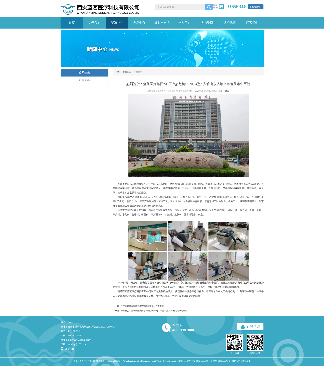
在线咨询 (250, 326)
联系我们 (252, 22)
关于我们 (94, 22)
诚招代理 (230, 22)
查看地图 (70, 348)
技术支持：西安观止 (241, 361)
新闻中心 (117, 22)
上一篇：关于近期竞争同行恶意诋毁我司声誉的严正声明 (135, 306)
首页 (72, 22)
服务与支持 (161, 22)
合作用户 (184, 22)
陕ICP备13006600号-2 (220, 361)
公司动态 (81, 72)
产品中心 (139, 22)
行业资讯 (81, 80)
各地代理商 (256, 7)
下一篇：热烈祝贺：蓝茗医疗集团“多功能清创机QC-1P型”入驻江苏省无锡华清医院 (147, 310)
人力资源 (207, 22)
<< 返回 (223, 91)
